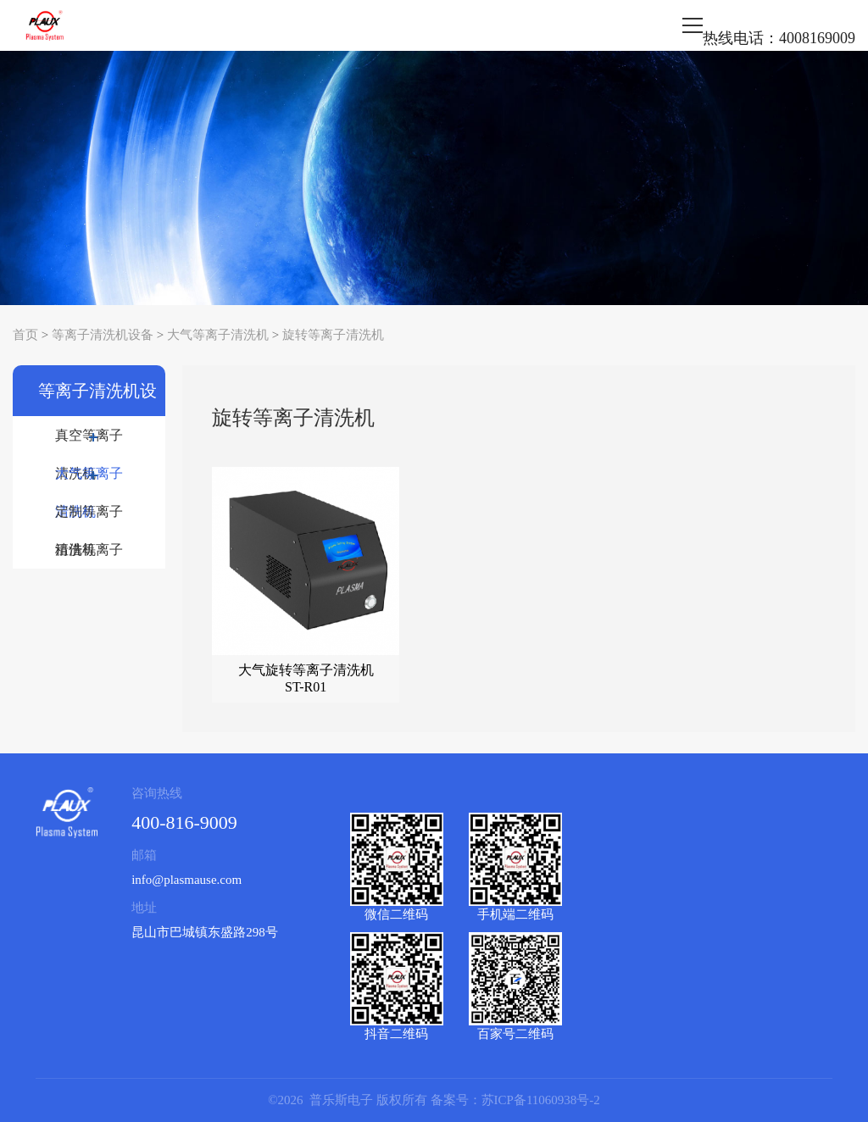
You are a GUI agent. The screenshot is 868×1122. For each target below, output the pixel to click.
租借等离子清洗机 (89, 555)
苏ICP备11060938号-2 (540, 1100)
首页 (25, 335)
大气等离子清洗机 (218, 335)
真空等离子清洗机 (89, 441)
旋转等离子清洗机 (333, 335)
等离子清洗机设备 (102, 335)
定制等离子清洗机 (89, 517)
